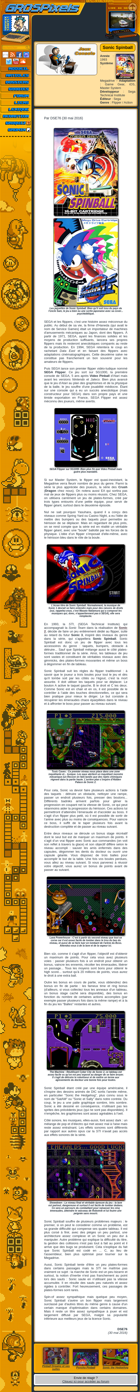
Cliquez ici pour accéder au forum (85, 1381)
